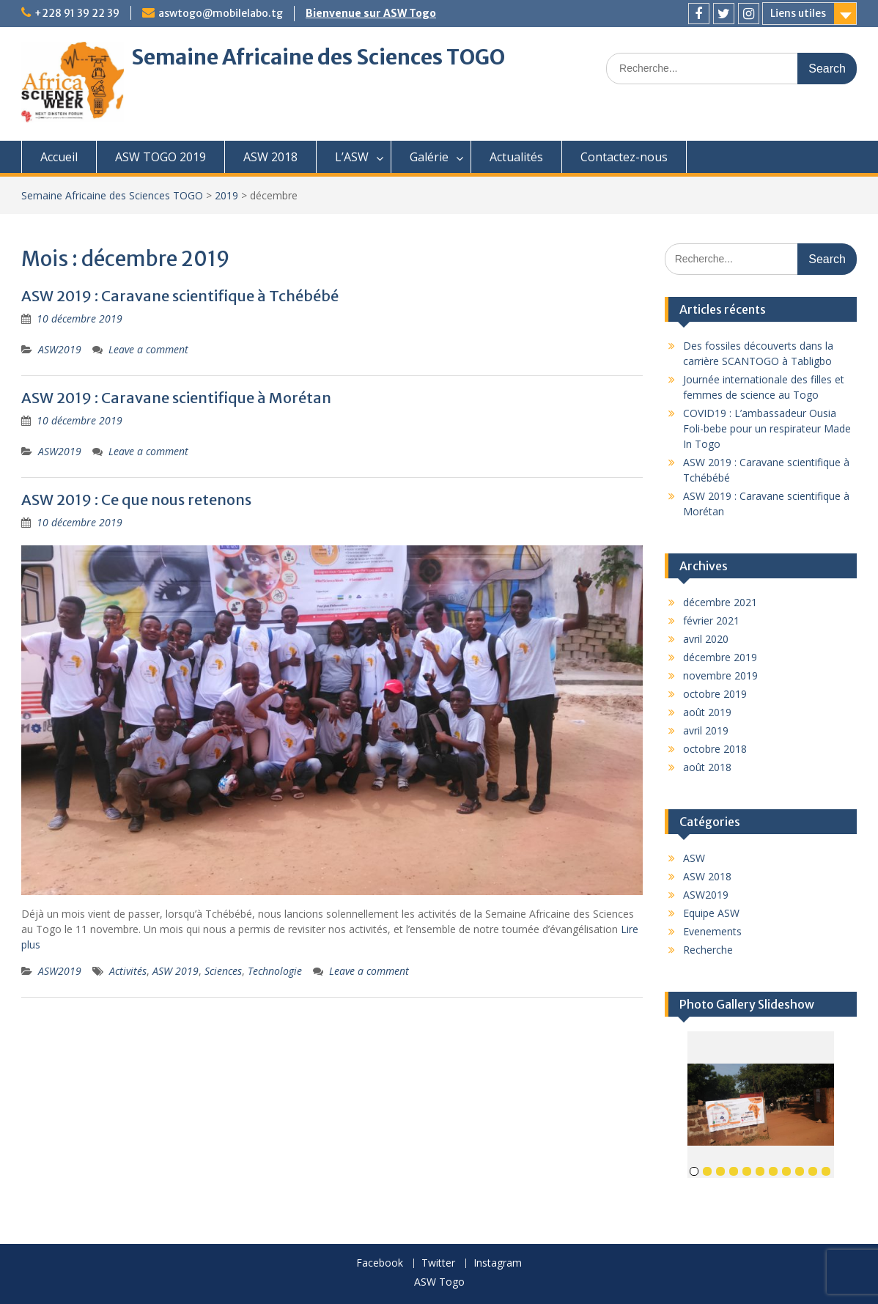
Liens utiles (798, 13)
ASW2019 (59, 349)
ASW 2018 (270, 157)
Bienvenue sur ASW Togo (371, 13)
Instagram (497, 1263)
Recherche (708, 950)
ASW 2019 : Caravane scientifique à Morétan (176, 397)
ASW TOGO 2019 (160, 157)
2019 (226, 195)
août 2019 (707, 712)
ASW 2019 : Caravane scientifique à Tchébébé (180, 296)
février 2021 (711, 620)
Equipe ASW (711, 913)
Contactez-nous (624, 157)
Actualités (516, 157)
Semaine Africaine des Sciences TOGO (318, 57)
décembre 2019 (720, 657)
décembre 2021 (720, 602)
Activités (128, 971)
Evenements (712, 931)
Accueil (59, 157)
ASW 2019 (175, 971)
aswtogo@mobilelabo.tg (220, 13)
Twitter (438, 1263)
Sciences (223, 971)
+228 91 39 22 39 (76, 13)
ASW (694, 858)
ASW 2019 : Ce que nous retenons (136, 499)
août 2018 (707, 767)
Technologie (275, 971)
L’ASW (352, 157)
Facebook (379, 1263)
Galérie (429, 157)
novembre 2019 (720, 675)
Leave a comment (148, 349)
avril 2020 (705, 639)
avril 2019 (705, 730)
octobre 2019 (715, 694)
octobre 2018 (715, 749)
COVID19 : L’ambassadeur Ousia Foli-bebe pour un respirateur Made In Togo (767, 428)
